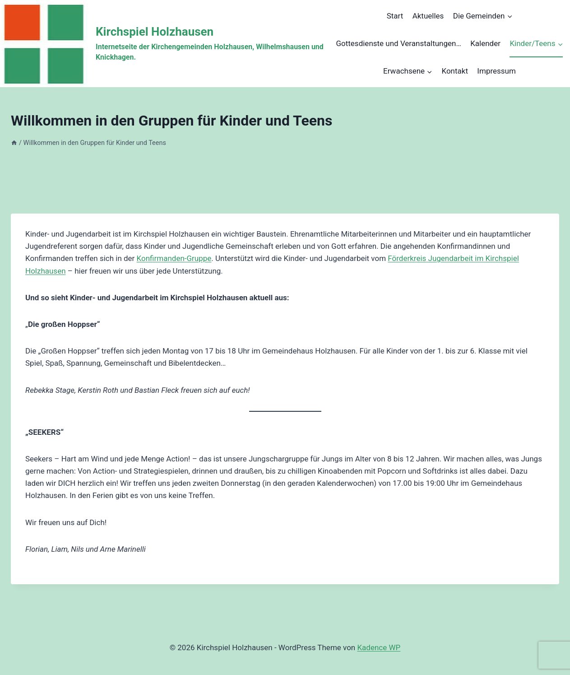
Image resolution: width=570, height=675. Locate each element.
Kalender (485, 43)
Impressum (496, 70)
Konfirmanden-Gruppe (174, 258)
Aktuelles (428, 15)
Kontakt (454, 70)
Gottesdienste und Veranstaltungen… (398, 43)
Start (395, 15)
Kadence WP (378, 647)
